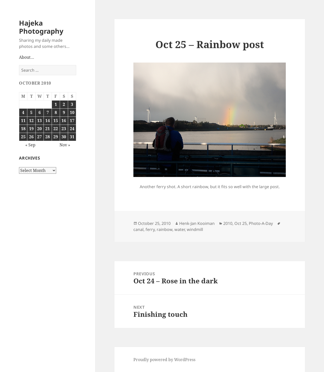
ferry (150, 229)
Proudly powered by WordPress (164, 359)
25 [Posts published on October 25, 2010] (23, 137)
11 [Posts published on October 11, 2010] (23, 120)
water (179, 229)
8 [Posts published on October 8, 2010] (56, 112)
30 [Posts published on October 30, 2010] (64, 137)
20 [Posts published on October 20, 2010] (39, 128)
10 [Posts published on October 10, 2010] (72, 112)
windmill (195, 229)
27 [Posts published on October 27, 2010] (39, 137)
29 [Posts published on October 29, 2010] (55, 137)
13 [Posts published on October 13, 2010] (39, 120)
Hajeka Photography (41, 27)
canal (138, 229)
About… (26, 57)
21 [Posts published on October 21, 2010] (47, 128)
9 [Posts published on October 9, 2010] (64, 112)
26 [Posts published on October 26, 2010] (31, 137)
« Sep (30, 145)
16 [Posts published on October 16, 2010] (64, 120)
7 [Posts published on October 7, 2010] (48, 112)
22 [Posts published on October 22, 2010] (55, 128)
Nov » (64, 145)
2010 (227, 223)
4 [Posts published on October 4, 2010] (23, 112)
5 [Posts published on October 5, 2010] (31, 112)
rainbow (164, 229)
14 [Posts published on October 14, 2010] (47, 120)
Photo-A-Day (261, 223)
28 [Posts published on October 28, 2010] (47, 137)
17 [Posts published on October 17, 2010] (72, 120)
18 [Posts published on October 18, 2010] (23, 128)
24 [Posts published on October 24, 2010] (72, 128)
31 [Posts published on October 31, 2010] (72, 137)
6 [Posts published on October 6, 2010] (39, 112)
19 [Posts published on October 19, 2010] (31, 128)
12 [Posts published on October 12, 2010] (31, 120)
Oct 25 (240, 223)
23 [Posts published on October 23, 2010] (64, 128)
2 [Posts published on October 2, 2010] (64, 104)
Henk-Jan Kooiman (197, 223)
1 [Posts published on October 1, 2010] (56, 104)
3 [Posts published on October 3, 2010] (72, 104)
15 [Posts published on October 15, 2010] (55, 120)
